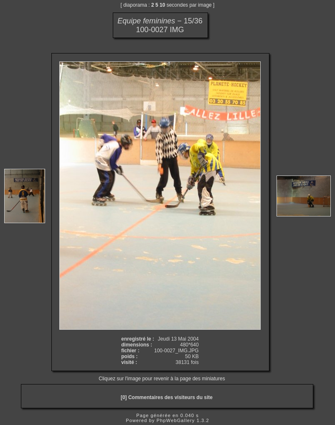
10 (162, 5)
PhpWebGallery (176, 420)
